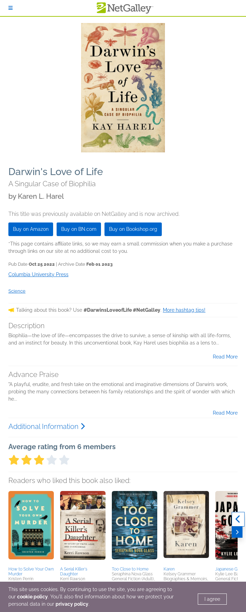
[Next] (237, 532)
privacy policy (72, 604)
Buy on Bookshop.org (133, 229)
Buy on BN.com (78, 229)
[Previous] (238, 519)
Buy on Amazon (31, 229)
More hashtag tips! (184, 310)
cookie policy (32, 596)
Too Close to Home (130, 569)
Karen (169, 569)
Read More (225, 357)
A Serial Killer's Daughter (73, 571)
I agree (212, 599)
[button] (31, 527)
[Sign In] (10, 8)
